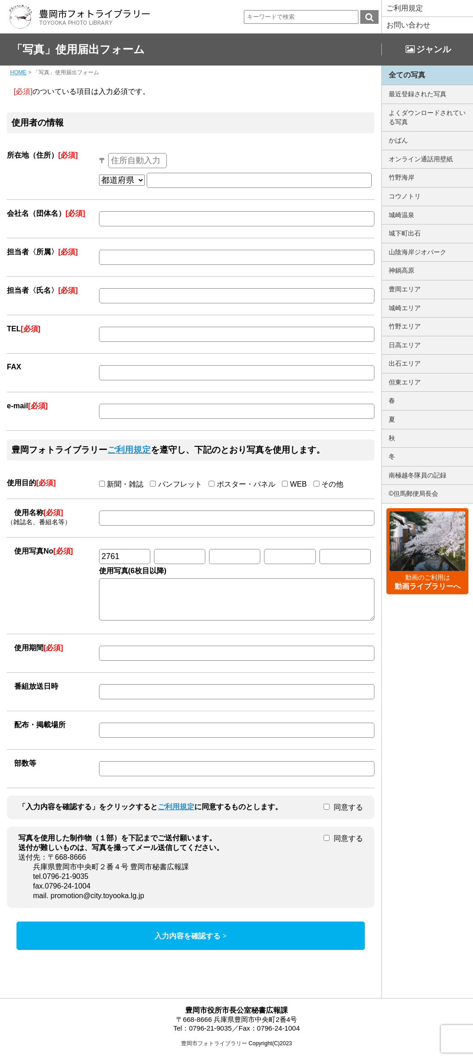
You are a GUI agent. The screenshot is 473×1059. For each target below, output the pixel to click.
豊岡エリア (405, 289)
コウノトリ (405, 196)
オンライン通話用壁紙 (421, 159)
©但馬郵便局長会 (413, 493)
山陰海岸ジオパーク (417, 252)
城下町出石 (405, 233)
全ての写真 (407, 75)
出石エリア (405, 363)
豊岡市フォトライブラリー (214, 1050)
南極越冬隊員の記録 (417, 475)
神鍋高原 (401, 270)
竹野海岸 (401, 177)
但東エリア (405, 382)
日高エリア (405, 345)
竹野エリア (405, 326)
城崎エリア (405, 308)
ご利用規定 (404, 8)
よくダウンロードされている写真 (427, 117)
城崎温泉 (401, 215)
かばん (398, 140)
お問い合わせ (408, 25)
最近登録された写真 (417, 94)
